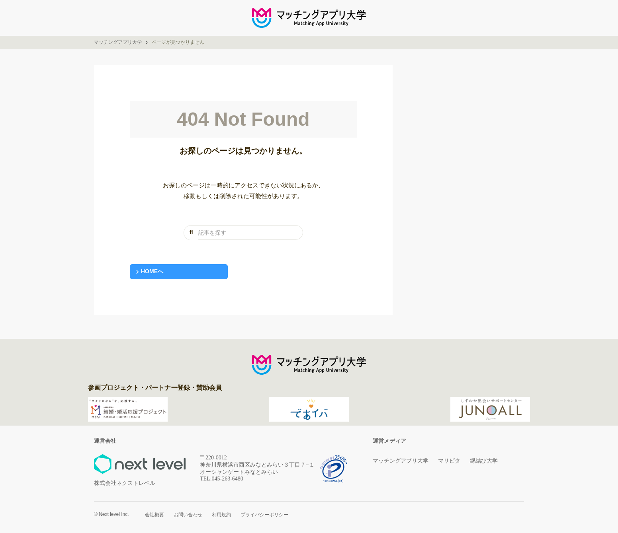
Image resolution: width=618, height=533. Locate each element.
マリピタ (449, 461)
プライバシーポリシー (264, 514)
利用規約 (221, 514)
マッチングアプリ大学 (400, 461)
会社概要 (154, 514)
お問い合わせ (188, 514)
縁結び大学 (484, 461)
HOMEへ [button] (152, 271)
